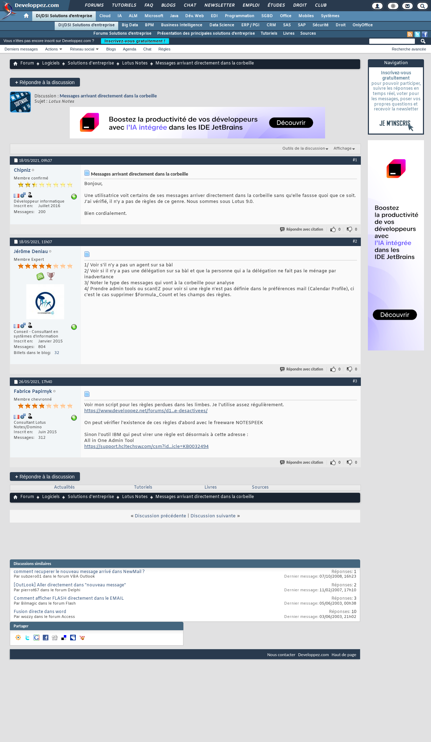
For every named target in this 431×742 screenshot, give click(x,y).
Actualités (64, 487)
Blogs (168, 5)
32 (56, 352)
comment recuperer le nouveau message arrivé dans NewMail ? (79, 572)
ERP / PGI (250, 25)
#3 (355, 381)
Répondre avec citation (302, 229)
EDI (214, 16)
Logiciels (51, 63)
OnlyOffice (362, 25)
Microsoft (153, 16)
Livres (289, 33)
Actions (51, 49)
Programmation (239, 16)
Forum (27, 63)
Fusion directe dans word (40, 612)
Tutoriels (123, 5)
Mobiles (306, 16)
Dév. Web (194, 16)
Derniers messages (21, 49)
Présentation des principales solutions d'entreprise (206, 33)
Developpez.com (313, 654)
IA (119, 16)
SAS (287, 25)
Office (285, 16)
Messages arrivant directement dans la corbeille (108, 96)
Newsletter (219, 5)
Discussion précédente (160, 516)
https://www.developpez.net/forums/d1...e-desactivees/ (146, 411)
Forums (94, 5)
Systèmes (330, 16)
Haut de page (344, 654)
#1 (355, 159)
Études (276, 5)
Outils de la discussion (303, 148)
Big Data (130, 25)
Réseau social (82, 49)
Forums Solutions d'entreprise (122, 33)
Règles (164, 49)
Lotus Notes (135, 63)
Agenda (129, 49)
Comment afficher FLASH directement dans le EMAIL (69, 598)
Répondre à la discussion (45, 82)
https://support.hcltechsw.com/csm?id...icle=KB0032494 (146, 447)
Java (174, 16)
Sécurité (320, 25)
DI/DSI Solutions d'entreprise (64, 16)
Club (320, 5)
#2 (355, 241)
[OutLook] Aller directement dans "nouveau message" (70, 585)
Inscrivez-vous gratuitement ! (135, 41)
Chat (189, 5)
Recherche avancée (409, 49)
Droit (299, 5)
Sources (308, 33)
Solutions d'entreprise (91, 63)
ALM (133, 16)
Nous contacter (281, 654)
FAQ (148, 5)
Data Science (221, 25)
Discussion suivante (213, 516)
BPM (149, 25)
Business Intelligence (181, 25)
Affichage (343, 148)
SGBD (267, 16)
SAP (301, 25)
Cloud (104, 16)
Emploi (251, 5)
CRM (271, 25)
